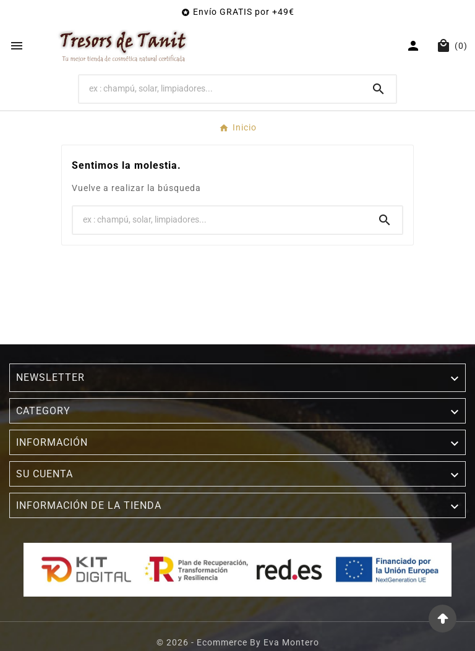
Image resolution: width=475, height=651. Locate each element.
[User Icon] (415, 45)
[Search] (378, 89)
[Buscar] (220, 88)
